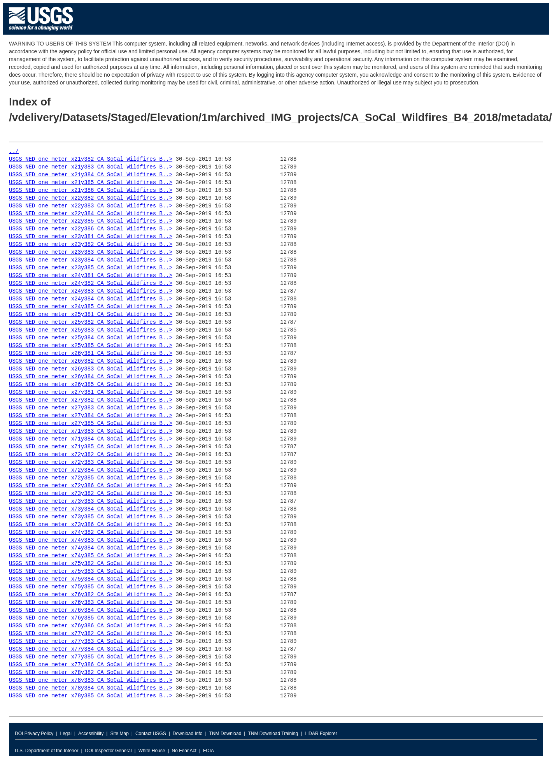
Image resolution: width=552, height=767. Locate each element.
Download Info (188, 733)
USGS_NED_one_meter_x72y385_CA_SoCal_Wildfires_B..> (90, 478)
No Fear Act (184, 750)
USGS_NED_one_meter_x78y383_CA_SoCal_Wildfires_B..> (90, 680)
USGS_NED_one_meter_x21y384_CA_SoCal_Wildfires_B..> (90, 175)
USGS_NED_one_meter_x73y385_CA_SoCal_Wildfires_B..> (90, 517)
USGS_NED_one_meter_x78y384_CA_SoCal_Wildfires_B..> (90, 688)
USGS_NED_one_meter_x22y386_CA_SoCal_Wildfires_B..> (90, 229)
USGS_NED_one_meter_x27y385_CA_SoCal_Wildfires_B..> (90, 423)
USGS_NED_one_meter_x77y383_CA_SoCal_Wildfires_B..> (90, 641)
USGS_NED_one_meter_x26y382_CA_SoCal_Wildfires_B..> (90, 361)
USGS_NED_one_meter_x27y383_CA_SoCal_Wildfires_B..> (90, 408)
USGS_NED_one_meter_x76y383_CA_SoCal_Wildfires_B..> (90, 602)
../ (14, 151)
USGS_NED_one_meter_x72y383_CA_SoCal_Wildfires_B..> (90, 462)
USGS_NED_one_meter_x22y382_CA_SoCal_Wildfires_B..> (90, 198)
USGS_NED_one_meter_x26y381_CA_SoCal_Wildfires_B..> (90, 353)
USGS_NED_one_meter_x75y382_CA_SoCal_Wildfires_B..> (90, 563)
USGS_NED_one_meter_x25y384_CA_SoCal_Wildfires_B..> (90, 338)
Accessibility (90, 733)
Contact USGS (150, 733)
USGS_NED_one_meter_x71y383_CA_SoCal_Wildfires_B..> (90, 431)
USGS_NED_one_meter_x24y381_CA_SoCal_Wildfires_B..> (90, 275)
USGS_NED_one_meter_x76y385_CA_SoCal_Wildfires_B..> (90, 618)
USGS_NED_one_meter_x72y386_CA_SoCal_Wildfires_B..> (90, 486)
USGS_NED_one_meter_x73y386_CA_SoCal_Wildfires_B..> (90, 524)
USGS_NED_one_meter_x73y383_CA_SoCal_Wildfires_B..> (90, 501)
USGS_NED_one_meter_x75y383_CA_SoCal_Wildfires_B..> (90, 571)
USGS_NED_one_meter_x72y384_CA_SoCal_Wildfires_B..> (90, 470)
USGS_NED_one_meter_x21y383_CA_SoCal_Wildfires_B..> (90, 167)
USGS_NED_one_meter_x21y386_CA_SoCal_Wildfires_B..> (90, 190)
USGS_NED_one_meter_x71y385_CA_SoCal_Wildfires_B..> (90, 447)
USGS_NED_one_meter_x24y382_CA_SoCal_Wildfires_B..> (90, 283)
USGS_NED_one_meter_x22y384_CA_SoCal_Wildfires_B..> (90, 214)
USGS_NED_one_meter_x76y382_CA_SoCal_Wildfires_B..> (90, 595)
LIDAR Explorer (321, 733)
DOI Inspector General (108, 750)
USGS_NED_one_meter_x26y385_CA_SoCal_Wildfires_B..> (90, 384)
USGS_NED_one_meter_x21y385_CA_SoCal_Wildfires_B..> (90, 182)
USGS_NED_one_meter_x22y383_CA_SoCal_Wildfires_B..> (90, 206)
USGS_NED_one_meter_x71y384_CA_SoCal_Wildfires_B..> (90, 439)
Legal (65, 733)
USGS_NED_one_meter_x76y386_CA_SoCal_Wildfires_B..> (90, 626)
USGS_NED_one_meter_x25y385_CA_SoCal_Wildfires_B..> (90, 345)
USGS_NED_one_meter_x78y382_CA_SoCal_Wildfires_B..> (90, 672)
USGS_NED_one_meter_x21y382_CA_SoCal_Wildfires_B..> (90, 159)
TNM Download (225, 733)
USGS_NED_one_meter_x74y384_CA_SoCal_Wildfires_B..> (90, 548)
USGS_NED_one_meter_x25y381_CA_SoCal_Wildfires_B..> (90, 314)
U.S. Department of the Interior (46, 750)
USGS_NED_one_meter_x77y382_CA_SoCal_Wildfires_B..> (90, 633)
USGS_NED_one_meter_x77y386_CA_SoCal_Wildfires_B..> (90, 665)
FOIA (208, 750)
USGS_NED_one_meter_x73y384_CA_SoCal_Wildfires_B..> (90, 509)
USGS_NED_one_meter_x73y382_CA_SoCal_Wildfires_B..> (90, 493)
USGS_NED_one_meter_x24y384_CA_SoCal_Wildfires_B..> (90, 299)
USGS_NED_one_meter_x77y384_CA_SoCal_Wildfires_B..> (90, 649)
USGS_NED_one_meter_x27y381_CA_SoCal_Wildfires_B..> (90, 392)
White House (151, 750)
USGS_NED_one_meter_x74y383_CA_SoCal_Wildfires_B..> (90, 540)
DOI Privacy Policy (34, 733)
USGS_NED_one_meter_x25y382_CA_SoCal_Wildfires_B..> (90, 322)
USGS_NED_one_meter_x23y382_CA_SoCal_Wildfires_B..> (90, 244)
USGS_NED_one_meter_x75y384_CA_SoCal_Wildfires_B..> (90, 579)
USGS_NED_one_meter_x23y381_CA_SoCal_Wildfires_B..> (90, 236)
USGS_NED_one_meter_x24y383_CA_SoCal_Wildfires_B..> (90, 291)
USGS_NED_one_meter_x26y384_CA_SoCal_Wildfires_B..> (90, 377)
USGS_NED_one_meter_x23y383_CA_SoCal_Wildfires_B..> (90, 252)
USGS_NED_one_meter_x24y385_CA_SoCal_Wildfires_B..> (90, 307)
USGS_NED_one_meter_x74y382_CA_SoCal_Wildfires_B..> (90, 532)
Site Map (119, 733)
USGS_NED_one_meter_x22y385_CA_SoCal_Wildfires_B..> (90, 221)
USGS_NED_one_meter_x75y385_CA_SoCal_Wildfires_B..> (90, 587)
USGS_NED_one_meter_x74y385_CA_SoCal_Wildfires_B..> (90, 556)
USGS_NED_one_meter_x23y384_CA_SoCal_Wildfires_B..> (90, 260)
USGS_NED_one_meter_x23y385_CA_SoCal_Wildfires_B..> (90, 268)
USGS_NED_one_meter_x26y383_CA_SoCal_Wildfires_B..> (90, 369)
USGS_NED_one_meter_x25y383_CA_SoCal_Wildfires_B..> (90, 330)
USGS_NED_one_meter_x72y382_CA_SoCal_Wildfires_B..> (90, 454)
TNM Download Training (273, 733)
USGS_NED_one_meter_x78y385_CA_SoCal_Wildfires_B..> (90, 696)
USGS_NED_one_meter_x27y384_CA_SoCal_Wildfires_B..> (90, 415)
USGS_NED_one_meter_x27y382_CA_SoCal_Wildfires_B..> (90, 400)
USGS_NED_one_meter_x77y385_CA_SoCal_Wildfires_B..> (90, 657)
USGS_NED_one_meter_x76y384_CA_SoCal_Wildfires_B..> (90, 610)
